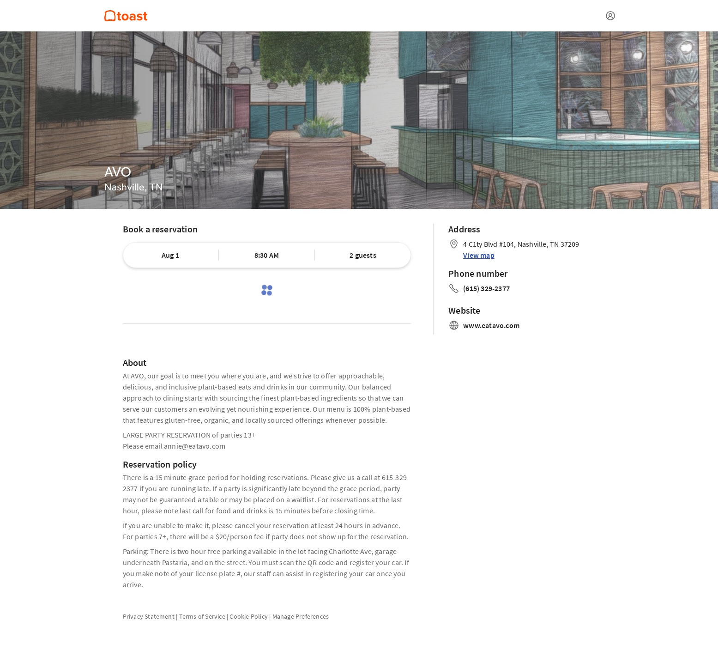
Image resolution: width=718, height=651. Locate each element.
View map (479, 255)
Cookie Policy (248, 616)
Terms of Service (202, 616)
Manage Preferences (300, 616)
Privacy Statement (149, 616)
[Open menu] (610, 15)
